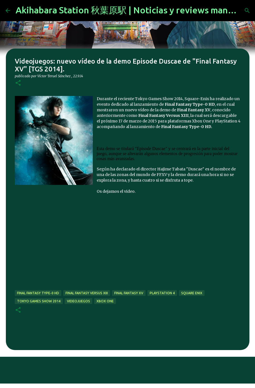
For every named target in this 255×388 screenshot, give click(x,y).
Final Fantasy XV (128, 293)
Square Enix (191, 293)
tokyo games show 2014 (38, 301)
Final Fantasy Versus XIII (86, 293)
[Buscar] (247, 10)
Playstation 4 (162, 293)
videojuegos (78, 301)
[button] (18, 83)
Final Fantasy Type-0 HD (38, 293)
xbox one (105, 301)
